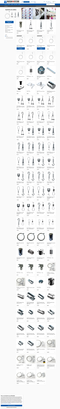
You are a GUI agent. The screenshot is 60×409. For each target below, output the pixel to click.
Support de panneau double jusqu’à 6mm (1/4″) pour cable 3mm (41, 319)
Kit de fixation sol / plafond (8, 25)
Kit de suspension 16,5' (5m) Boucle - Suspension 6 (51, 152)
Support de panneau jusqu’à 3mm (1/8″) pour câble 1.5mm (31, 349)
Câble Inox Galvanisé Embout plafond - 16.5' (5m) (20, 46)
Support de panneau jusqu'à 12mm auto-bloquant (30, 31)
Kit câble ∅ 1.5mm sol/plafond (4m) (29, 365)
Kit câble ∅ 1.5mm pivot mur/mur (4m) (20, 365)
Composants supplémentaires (9, 32)
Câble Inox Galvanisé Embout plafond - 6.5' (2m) (31, 46)
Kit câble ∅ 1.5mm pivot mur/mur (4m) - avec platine (50, 273)
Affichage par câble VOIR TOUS (9, 22)
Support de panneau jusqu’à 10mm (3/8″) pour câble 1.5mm (20, 350)
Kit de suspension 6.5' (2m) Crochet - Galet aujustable (20, 228)
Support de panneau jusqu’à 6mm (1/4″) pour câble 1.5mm (51, 334)
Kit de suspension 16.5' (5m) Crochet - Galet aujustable (41, 213)
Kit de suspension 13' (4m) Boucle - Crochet (30, 197)
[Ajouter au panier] (24, 33)
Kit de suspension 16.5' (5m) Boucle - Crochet (20, 197)
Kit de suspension (7, 26)
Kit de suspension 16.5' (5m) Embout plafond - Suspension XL (21, 107)
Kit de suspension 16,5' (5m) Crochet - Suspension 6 (20, 152)
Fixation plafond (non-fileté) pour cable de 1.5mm (40, 258)
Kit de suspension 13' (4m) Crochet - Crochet (40, 182)
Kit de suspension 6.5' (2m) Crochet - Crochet (50, 182)
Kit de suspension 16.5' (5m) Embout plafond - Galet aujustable (51, 198)
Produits (9, 4)
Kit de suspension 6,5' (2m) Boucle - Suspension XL (20, 137)
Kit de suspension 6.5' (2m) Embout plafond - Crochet (20, 182)
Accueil (6, 4)
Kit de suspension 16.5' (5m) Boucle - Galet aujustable (30, 228)
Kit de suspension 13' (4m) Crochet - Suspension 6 (30, 152)
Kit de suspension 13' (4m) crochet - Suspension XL (20, 122)
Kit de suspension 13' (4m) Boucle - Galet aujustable (40, 228)
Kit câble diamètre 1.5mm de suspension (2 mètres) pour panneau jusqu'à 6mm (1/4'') (41, 365)
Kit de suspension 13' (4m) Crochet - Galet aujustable (50, 213)
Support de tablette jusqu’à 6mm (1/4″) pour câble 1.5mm (31, 318)
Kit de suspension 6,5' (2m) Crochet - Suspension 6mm (40, 152)
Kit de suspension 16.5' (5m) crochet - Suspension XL (51, 106)
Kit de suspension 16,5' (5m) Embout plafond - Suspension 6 (31, 137)
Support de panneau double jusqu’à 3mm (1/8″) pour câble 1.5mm (31, 334)
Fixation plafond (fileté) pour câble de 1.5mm (30, 258)
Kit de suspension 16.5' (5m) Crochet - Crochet (30, 182)
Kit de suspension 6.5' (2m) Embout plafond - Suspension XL (41, 107)
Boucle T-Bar (28, 91)
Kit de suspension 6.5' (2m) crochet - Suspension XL (30, 122)
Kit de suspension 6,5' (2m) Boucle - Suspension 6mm (30, 167)
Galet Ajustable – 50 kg (50, 257)
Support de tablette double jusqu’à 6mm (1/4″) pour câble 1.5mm (41, 303)
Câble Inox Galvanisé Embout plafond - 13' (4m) (41, 46)
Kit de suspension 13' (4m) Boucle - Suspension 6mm (20, 167)
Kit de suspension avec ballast (9, 27)
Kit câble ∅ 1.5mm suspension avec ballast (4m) (41, 381)
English (19, 4)
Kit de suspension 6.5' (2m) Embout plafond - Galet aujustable (30, 213)
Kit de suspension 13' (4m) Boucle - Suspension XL (50, 122)
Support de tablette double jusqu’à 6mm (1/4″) (20, 303)
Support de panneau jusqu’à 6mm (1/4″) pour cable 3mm (40, 334)
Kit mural (6, 28)
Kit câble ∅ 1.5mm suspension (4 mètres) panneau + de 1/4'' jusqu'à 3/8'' (31, 381)
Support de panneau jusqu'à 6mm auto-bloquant (40, 31)
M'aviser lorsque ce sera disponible (21, 48)
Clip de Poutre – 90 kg (20, 272)
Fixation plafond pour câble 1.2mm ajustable (20, 31)
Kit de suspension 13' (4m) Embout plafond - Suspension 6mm (41, 137)
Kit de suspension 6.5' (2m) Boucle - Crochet (40, 197)
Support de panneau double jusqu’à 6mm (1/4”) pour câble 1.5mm (21, 334)
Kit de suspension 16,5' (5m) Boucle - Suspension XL (41, 122)
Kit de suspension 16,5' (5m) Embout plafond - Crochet (41, 167)
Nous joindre (15, 4)
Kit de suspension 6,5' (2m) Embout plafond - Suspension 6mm (51, 137)
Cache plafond (39, 287)
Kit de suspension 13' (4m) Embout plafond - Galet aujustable (20, 213)
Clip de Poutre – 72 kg (40, 272)
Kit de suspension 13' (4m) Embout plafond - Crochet (50, 167)
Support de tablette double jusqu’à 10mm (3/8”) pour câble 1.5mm (30, 303)
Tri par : (6, 34)
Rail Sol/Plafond (49, 76)
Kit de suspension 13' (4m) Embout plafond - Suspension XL (31, 107)
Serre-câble (48, 287)
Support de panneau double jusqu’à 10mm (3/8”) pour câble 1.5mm (50, 319)
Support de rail (19, 91)
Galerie (12, 4)
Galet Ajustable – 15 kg (30, 76)
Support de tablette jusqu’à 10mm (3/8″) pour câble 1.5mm (20, 319)
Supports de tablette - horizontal (8, 31)
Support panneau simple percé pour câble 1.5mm (51, 91)
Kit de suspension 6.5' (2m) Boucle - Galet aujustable (50, 228)
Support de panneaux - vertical (9, 29)
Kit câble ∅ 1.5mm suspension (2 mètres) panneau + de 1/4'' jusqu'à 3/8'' (21, 381)
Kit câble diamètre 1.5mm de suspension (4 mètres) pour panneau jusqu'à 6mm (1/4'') (51, 365)
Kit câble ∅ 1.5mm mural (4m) (51, 349)
